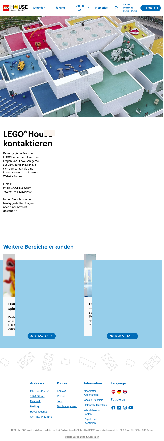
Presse (61, 396)
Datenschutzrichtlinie (96, 405)
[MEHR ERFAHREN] (122, 336)
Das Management (67, 406)
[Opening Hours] (130, 8)
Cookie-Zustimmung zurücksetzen (82, 437)
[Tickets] (150, 8)
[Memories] (101, 8)
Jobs (59, 401)
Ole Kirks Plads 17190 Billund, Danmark (40, 396)
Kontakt (61, 391)
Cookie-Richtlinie (93, 400)
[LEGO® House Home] (15, 8)
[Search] (116, 8)
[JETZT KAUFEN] (42, 336)
